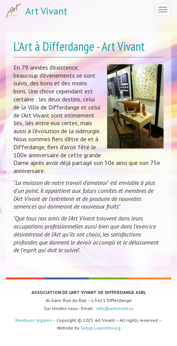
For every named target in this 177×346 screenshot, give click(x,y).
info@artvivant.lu (114, 308)
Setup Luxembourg (101, 328)
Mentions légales (33, 320)
